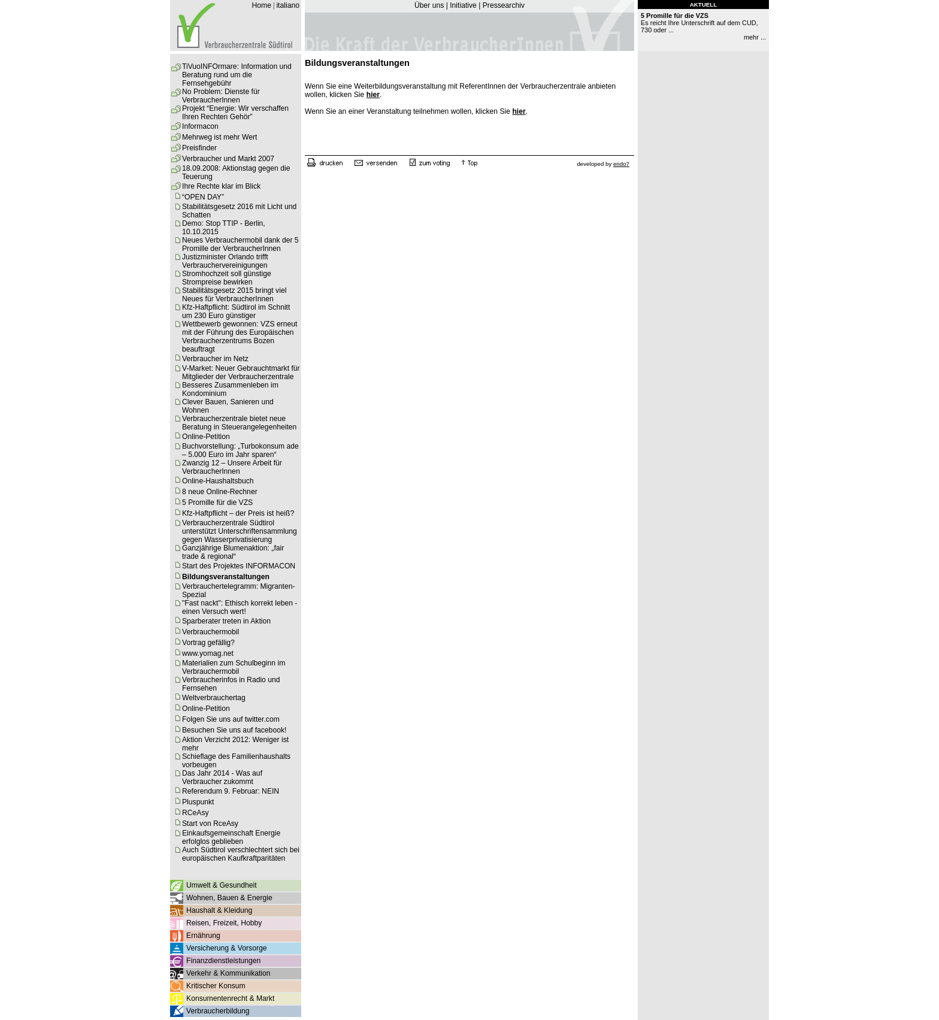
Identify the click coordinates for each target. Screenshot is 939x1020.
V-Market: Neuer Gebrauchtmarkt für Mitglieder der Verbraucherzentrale (241, 372)
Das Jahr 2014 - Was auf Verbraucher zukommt (222, 777)
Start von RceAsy (210, 823)
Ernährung (203, 935)
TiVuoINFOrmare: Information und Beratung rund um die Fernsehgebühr (237, 74)
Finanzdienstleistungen (223, 961)
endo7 (621, 164)
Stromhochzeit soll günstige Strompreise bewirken (226, 278)
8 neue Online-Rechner (220, 492)
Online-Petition (206, 436)
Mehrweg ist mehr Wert (219, 137)
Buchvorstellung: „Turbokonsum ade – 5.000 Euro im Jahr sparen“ (240, 450)
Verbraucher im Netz (215, 359)
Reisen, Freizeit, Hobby (224, 923)
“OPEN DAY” (203, 197)
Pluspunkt (198, 802)
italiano (287, 5)
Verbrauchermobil (210, 632)
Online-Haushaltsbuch (218, 481)
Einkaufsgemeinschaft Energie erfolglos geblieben (231, 837)
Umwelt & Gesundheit (221, 885)
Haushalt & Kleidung (219, 910)
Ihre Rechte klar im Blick (221, 186)
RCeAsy (195, 813)
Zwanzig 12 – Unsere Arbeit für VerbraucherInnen (232, 467)
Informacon (200, 126)
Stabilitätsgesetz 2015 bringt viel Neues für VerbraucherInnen (234, 294)
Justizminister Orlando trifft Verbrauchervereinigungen (225, 261)
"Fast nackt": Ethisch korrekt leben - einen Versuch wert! (239, 607)
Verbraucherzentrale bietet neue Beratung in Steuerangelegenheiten (239, 422)
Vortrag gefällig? (208, 642)
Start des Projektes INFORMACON (238, 566)
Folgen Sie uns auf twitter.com (231, 719)
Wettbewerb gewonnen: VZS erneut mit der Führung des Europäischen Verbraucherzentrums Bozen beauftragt (239, 336)
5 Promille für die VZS (217, 502)
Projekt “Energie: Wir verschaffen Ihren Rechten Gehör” (235, 112)
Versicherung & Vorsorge (226, 948)
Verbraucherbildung (217, 1011)
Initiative (463, 5)
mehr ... (755, 37)
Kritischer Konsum (216, 986)
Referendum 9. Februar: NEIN (230, 791)
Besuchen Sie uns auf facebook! (234, 730)
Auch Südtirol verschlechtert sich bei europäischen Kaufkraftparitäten (240, 854)
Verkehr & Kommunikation (228, 973)
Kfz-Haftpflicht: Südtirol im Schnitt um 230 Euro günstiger (236, 311)
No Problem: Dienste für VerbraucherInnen (221, 95)
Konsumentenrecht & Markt (230, 998)
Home (261, 5)
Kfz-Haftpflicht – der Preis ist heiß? (238, 513)
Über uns (429, 5)
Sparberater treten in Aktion (226, 621)
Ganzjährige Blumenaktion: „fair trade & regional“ (233, 552)
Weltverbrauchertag (214, 698)
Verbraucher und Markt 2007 (228, 159)
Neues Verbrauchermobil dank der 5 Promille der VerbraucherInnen (240, 244)
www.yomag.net (208, 653)
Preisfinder (199, 148)
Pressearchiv (504, 5)
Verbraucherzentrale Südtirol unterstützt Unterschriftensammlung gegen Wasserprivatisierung (239, 531)
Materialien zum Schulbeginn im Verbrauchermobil (233, 667)
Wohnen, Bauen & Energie (229, 898)
